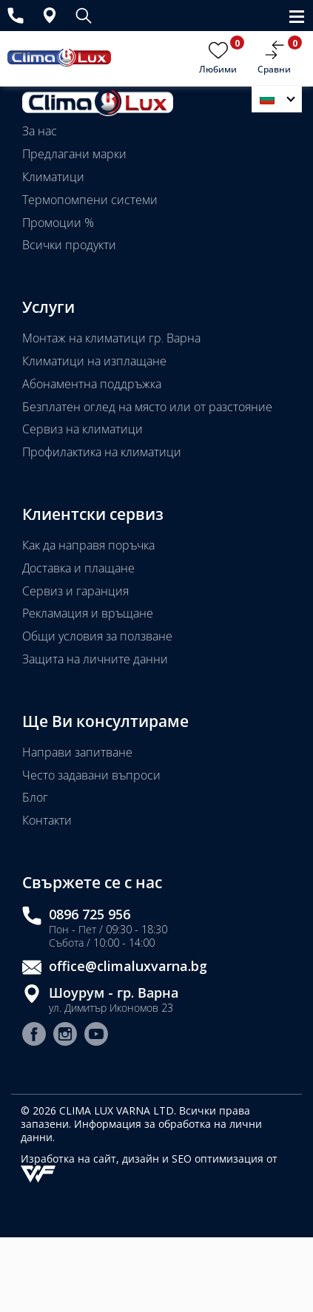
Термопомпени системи (90, 200)
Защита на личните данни (95, 659)
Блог (35, 797)
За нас (39, 131)
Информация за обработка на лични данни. (141, 1130)
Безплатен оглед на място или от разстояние (147, 407)
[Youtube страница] (96, 1035)
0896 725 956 (89, 914)
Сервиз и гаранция (75, 591)
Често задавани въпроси (91, 775)
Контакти (47, 820)
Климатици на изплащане (94, 361)
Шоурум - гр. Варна (113, 992)
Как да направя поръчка (88, 545)
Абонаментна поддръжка (91, 384)
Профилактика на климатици (101, 452)
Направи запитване (77, 752)
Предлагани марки (74, 154)
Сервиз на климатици (82, 429)
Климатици (53, 177)
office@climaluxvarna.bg (128, 966)
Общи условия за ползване (97, 636)
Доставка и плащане (78, 568)
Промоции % (58, 222)
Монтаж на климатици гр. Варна (111, 338)
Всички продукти (69, 245)
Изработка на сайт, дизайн (91, 1159)
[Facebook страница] (34, 1035)
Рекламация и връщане (87, 613)
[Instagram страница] (65, 1035)
